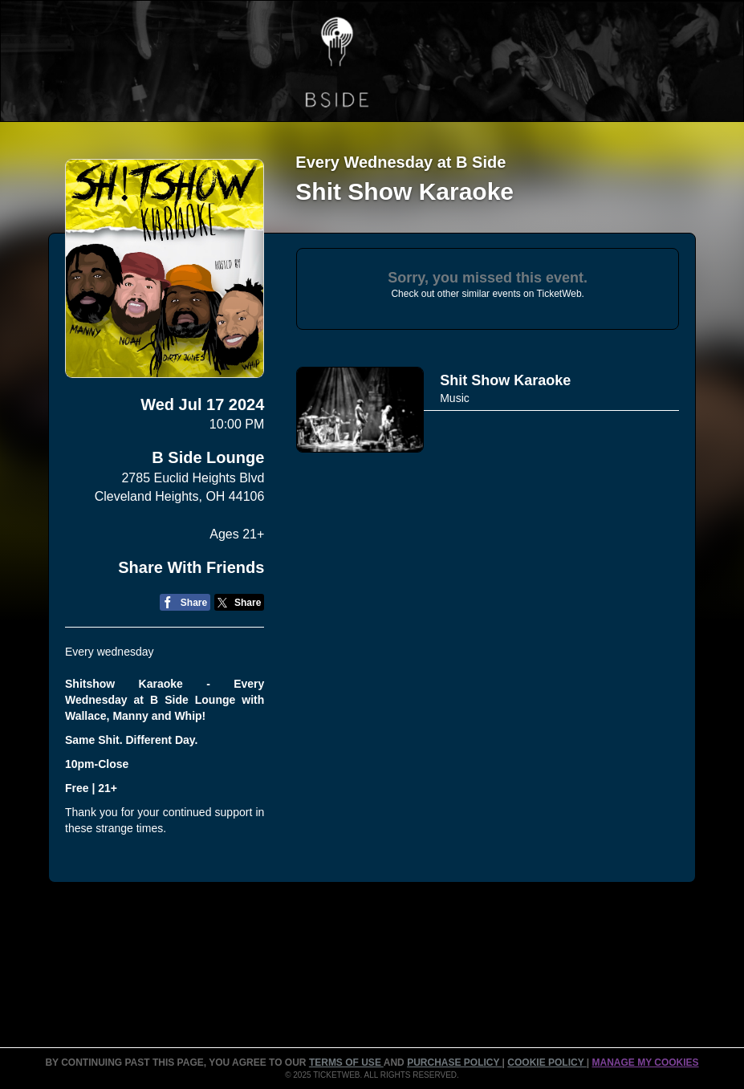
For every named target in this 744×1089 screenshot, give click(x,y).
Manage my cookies (645, 1062)
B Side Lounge (208, 457)
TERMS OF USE (346, 1062)
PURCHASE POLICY (454, 1062)
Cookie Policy (546, 1062)
